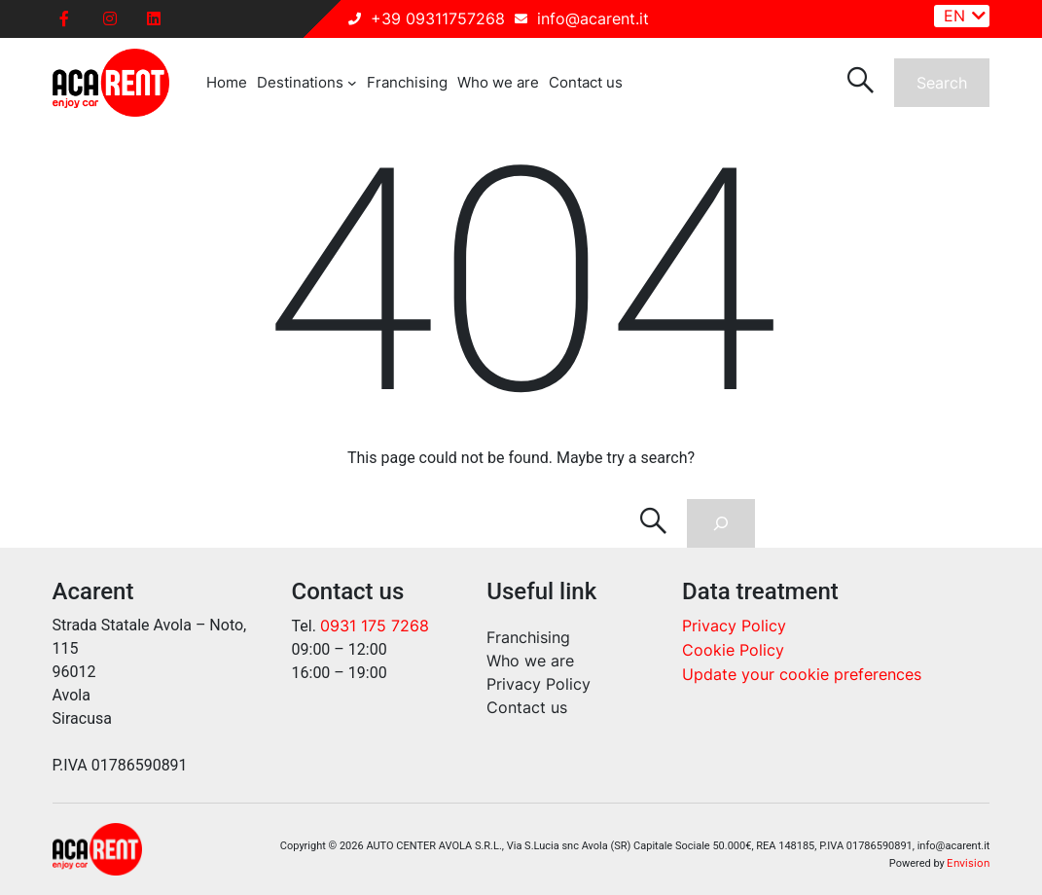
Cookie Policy (733, 650)
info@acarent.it (593, 18)
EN (954, 15)
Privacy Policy (734, 625)
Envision (968, 863)
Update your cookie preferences (801, 674)
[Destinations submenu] (352, 83)
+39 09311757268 (438, 18)
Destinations (300, 82)
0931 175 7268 (374, 625)
